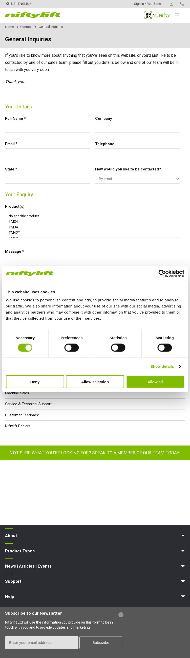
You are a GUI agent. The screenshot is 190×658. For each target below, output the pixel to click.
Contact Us (171, 4)
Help (9, 596)
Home (9, 27)
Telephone (104, 144)
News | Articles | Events (28, 566)
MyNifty (157, 15)
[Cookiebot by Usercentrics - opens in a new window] (162, 273)
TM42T (92, 233)
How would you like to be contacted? (128, 169)
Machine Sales (17, 393)
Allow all (155, 381)
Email (11, 144)
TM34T (92, 227)
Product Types (20, 550)
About (11, 535)
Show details (162, 366)
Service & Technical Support (28, 404)
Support (13, 581)
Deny (35, 381)
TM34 (92, 221)
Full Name (15, 118)
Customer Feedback (22, 415)
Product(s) (15, 206)
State (11, 169)
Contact (26, 27)
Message (14, 251)
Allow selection (95, 381)
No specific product (92, 216)
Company (103, 118)
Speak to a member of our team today (135, 452)
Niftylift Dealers (18, 426)
